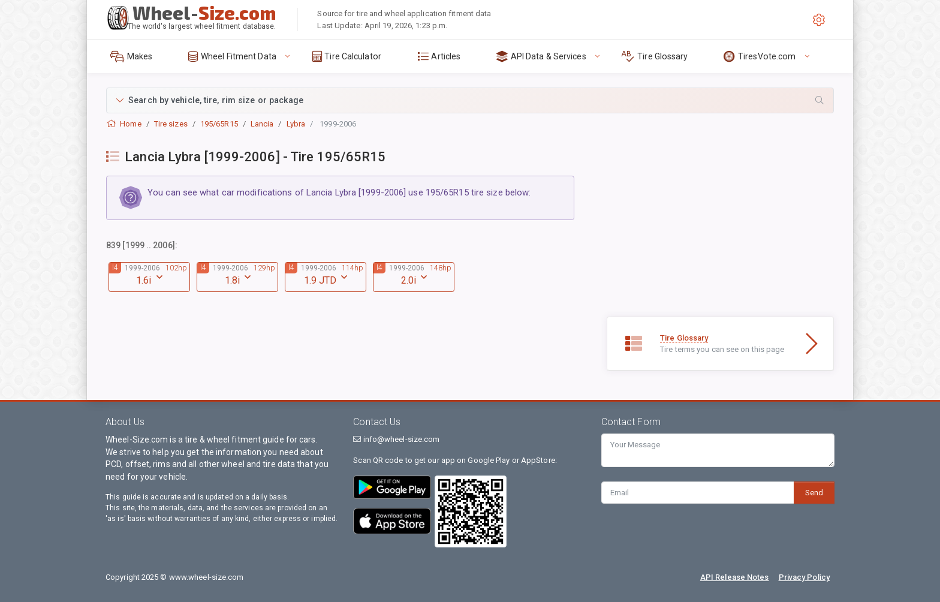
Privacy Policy (804, 577)
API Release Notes (734, 577)
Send (814, 492)
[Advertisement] (720, 233)
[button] (470, 100)
